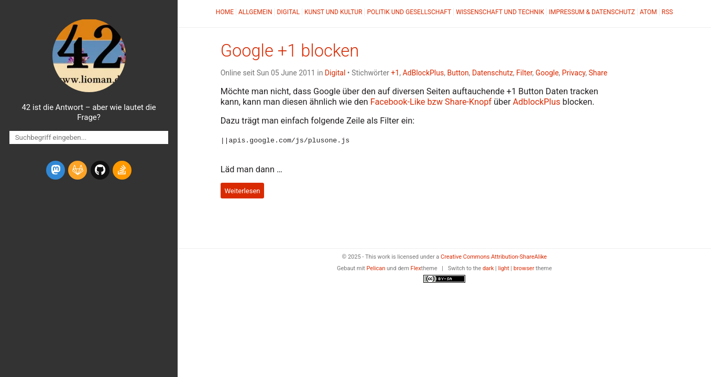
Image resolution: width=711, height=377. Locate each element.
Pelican (375, 267)
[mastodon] (55, 170)
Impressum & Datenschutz (592, 12)
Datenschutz (492, 73)
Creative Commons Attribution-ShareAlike (494, 256)
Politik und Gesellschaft (409, 12)
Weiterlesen (242, 190)
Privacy (574, 73)
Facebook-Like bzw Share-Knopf (431, 102)
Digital (288, 12)
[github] (100, 170)
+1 (395, 73)
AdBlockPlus (423, 73)
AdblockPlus (537, 102)
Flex (416, 267)
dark (488, 267)
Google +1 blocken (290, 51)
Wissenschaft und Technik (500, 12)
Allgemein (255, 12)
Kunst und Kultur (333, 12)
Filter (524, 73)
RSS (667, 12)
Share (597, 73)
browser (523, 267)
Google (547, 73)
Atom (648, 12)
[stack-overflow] (122, 170)
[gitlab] (77, 170)
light (503, 267)
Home (225, 12)
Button (457, 73)
